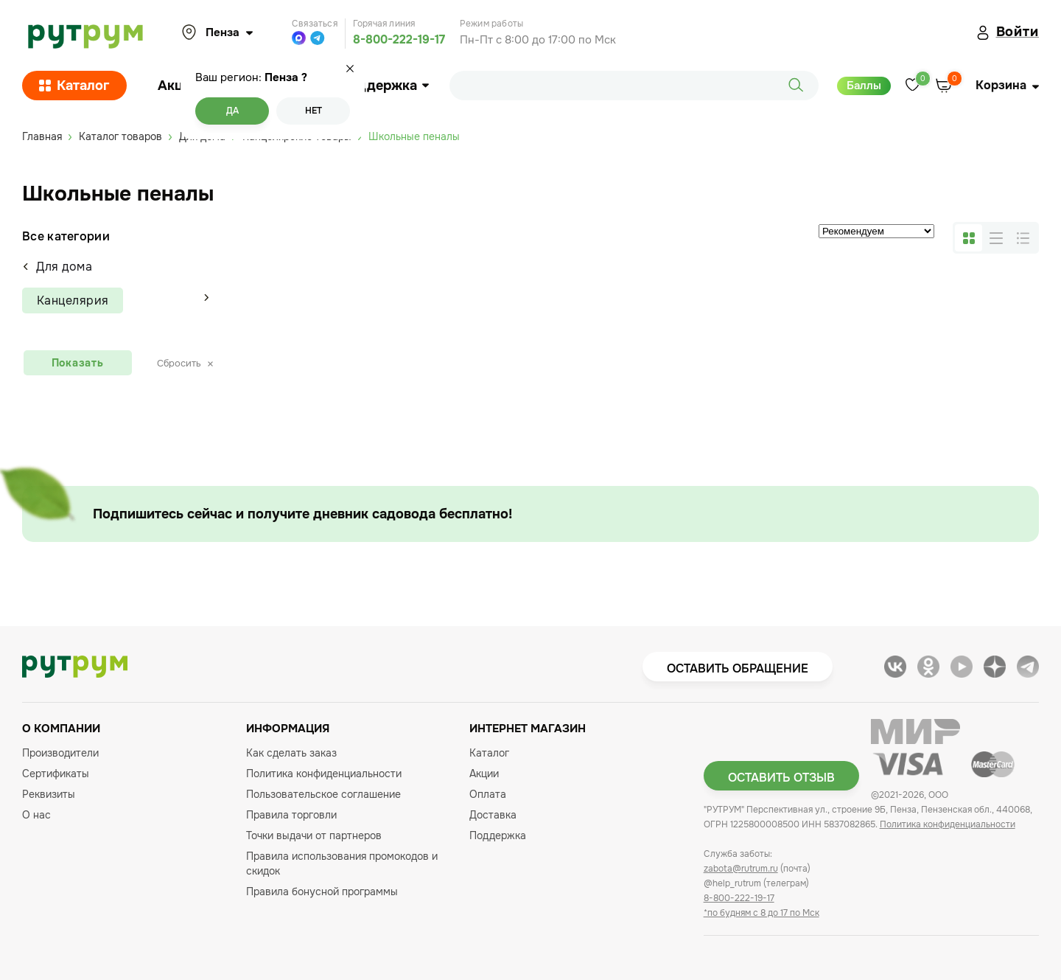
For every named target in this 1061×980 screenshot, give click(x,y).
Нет (313, 111)
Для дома (57, 266)
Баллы (864, 85)
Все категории (66, 236)
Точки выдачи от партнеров (314, 835)
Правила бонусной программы (322, 891)
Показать (78, 362)
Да (232, 111)
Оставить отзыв (781, 777)
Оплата (487, 794)
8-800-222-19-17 (399, 39)
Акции (178, 85)
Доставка (493, 814)
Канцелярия (72, 300)
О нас (36, 814)
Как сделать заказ (291, 753)
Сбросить (185, 363)
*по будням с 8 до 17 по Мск (761, 913)
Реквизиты (48, 794)
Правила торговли (291, 814)
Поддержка (384, 85)
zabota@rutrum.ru (741, 869)
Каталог (74, 85)
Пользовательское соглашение (323, 794)
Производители (60, 753)
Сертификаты (55, 773)
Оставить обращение (737, 668)
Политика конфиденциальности (324, 773)
